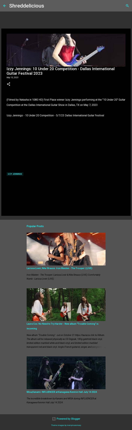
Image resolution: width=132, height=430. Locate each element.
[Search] (49, 6)
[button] (9, 84)
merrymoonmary (74, 425)
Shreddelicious (26, 6)
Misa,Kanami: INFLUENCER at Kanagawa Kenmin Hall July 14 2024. (62, 392)
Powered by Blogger (66, 418)
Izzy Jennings (15, 174)
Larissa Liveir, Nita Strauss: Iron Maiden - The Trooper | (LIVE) (59, 268)
